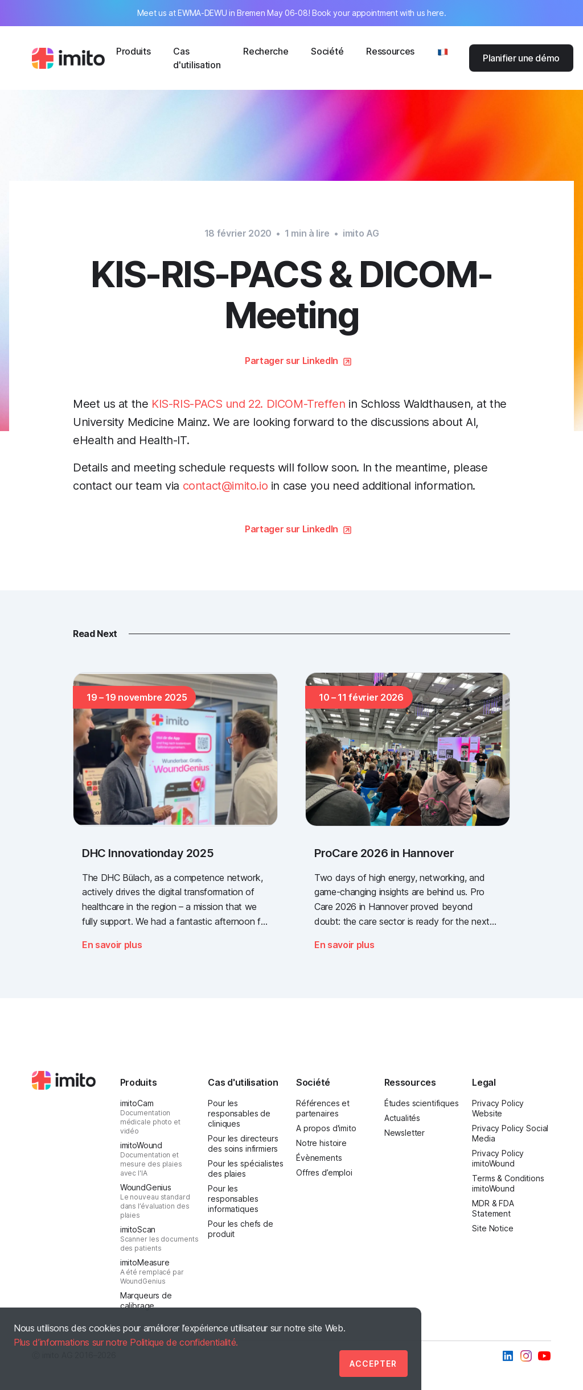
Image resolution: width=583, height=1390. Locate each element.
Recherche (265, 51)
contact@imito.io (225, 486)
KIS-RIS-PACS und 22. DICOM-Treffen (248, 404)
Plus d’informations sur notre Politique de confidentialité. (126, 1342)
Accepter (373, 1363)
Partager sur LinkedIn (291, 360)
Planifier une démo (521, 58)
